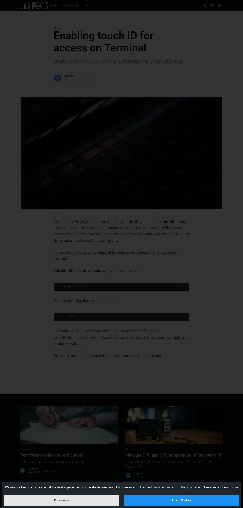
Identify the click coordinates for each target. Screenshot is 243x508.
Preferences (61, 497)
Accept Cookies (181, 497)
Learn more (230, 481)
